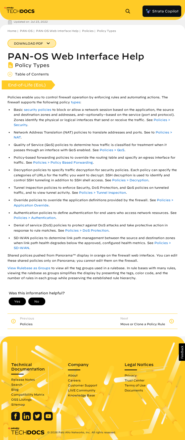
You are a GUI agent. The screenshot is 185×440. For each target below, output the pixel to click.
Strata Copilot (162, 11)
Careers (74, 380)
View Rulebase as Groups (28, 268)
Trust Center (134, 380)
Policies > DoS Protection (86, 230)
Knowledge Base (81, 395)
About (73, 375)
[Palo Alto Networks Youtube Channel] (48, 419)
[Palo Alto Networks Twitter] (38, 419)
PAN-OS (26, 30)
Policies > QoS (112, 150)
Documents (134, 390)
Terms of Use (135, 385)
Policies (87, 30)
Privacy (131, 375)
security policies (37, 110)
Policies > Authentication (34, 218)
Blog (14, 389)
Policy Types (106, 30)
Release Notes (23, 379)
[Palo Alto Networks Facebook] (16, 419)
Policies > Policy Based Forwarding (63, 162)
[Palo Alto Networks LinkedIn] (27, 419)
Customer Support (82, 385)
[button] (182, 352)
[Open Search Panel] (129, 11)
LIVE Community (81, 390)
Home (11, 30)
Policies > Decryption (130, 180)
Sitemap (18, 404)
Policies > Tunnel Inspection (102, 192)
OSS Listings (21, 399)
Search (16, 384)
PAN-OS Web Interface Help (57, 30)
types (75, 102)
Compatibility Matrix (27, 394)
